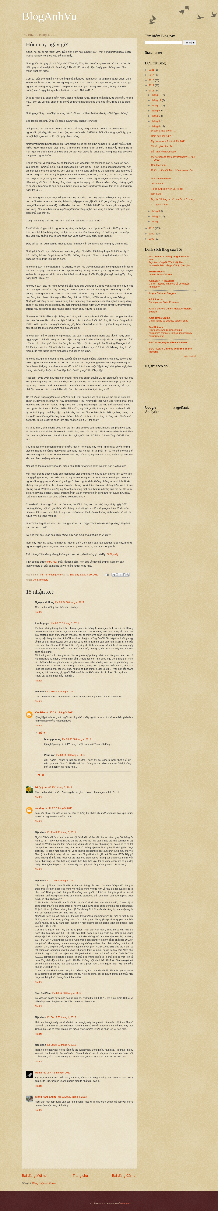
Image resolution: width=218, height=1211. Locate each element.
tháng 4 (156, 126)
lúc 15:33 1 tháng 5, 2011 (59, 712)
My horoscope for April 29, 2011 (168, 141)
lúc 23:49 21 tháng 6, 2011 (61, 832)
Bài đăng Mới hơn (35, 1176)
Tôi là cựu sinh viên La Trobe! (167, 188)
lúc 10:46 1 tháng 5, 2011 (61, 691)
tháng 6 (156, 115)
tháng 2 (156, 216)
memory (43, 579)
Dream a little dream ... (163, 130)
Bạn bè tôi (156, 194)
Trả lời (38, 612)
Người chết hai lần (161, 178)
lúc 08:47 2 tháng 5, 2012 (56, 1072)
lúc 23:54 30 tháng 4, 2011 (69, 602)
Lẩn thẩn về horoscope (163, 151)
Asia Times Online (159, 317)
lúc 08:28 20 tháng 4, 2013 (72, 1096)
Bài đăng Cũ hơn (124, 1176)
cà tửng (39, 808)
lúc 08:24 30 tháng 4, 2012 (61, 1044)
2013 (152, 80)
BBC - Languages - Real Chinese (168, 342)
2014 (152, 74)
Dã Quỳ (39, 787)
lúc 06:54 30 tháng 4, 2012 (66, 993)
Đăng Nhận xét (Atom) (44, 1183)
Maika (38, 1072)
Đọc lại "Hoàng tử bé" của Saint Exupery (173, 199)
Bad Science (156, 327)
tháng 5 (156, 121)
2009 (152, 233)
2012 (152, 85)
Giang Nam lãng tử (46, 1096)
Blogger (125, 1203)
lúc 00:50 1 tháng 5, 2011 (65, 623)
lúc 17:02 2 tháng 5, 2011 (58, 808)
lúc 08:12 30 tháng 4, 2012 (61, 1017)
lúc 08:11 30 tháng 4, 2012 (70, 755)
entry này (51, 561)
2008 (152, 238)
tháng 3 (156, 211)
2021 (152, 69)
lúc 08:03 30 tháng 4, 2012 (76, 739)
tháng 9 (156, 110)
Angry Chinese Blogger (162, 293)
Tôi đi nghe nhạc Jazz (163, 146)
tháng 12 (157, 95)
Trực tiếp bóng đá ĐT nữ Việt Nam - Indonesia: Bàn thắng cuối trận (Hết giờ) (169, 264)
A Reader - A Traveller (161, 280)
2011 (152, 90)
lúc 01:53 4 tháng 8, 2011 (61, 880)
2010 (152, 228)
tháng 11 (157, 100)
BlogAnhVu (49, 16)
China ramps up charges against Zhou (168, 320)
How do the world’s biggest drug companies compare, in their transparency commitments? (170, 333)
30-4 (35, 579)
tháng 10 (157, 105)
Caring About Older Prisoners (164, 302)
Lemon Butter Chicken (160, 274)
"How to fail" (157, 183)
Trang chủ (80, 1176)
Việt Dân (40, 712)
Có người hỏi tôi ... (161, 204)
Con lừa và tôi (158, 165)
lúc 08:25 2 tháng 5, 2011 (58, 787)
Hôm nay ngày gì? (161, 136)
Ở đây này (112, 554)
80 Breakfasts (157, 271)
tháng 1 (156, 221)
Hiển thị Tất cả (190, 356)
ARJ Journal (156, 299)
